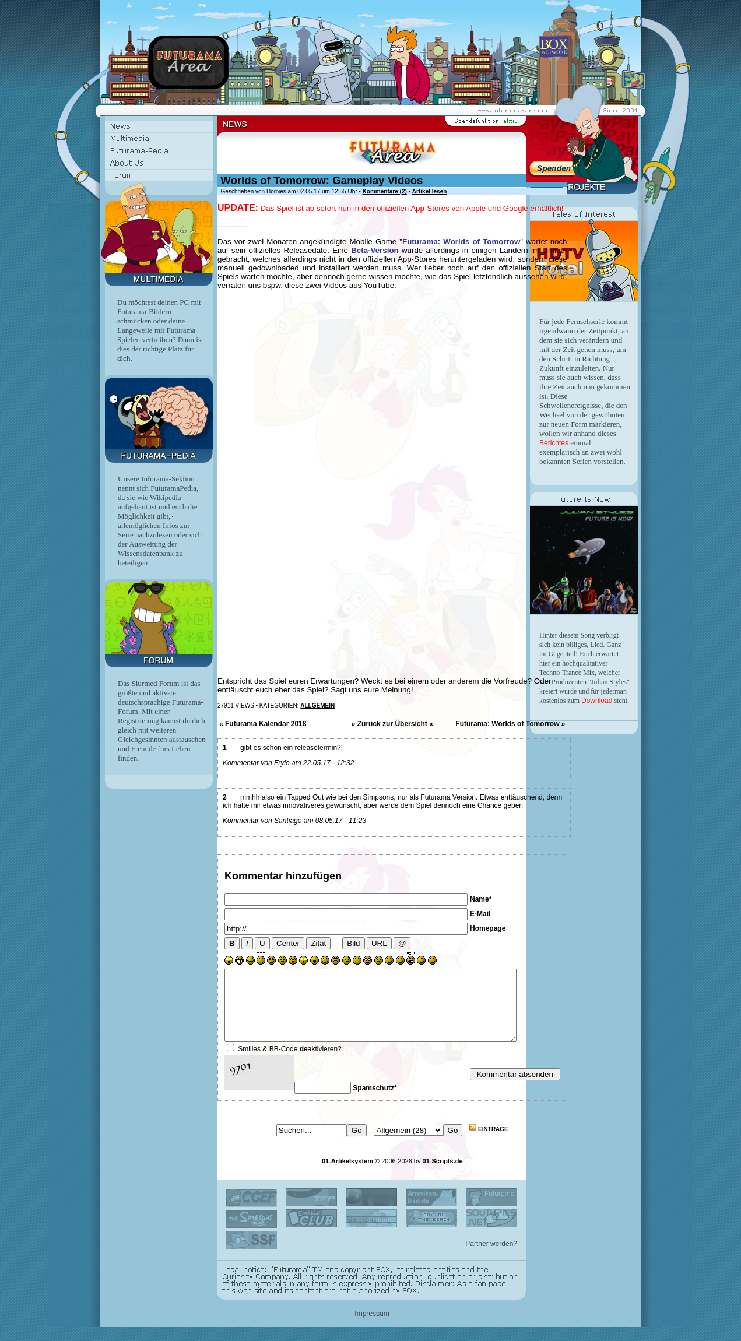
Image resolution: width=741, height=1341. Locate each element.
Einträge (488, 1143)
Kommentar (253, 876)
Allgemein (317, 705)
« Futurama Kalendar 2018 (262, 724)
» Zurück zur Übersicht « (392, 724)
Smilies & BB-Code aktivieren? (289, 1063)
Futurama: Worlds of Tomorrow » (510, 724)
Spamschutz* (374, 1102)
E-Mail (480, 914)
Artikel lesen (429, 191)
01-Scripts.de (443, 1174)
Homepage (487, 928)
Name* (480, 899)
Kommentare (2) (385, 191)
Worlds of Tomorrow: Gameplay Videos (321, 180)
